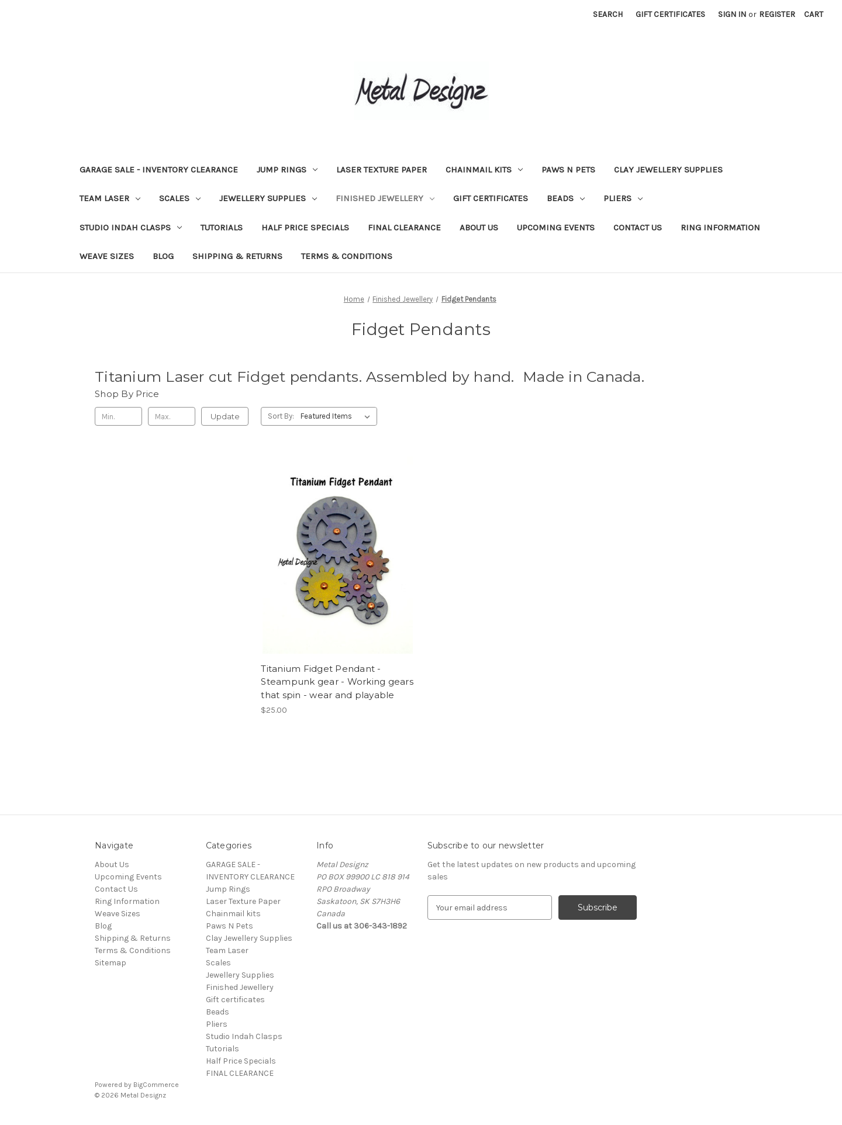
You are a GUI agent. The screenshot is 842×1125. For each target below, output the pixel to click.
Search (608, 14)
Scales (180, 198)
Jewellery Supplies (268, 198)
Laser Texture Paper (381, 169)
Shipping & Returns (237, 256)
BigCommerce (156, 1085)
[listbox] (338, 416)
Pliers (623, 198)
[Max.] (171, 416)
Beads (566, 198)
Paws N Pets (568, 169)
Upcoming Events (556, 227)
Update (225, 416)
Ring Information (720, 227)
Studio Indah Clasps (131, 227)
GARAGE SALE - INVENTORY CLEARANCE (159, 169)
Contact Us (637, 227)
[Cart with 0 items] (814, 14)
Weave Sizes (107, 256)
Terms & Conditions (346, 256)
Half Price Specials (305, 227)
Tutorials (222, 227)
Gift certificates (490, 198)
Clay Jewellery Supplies (668, 169)
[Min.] (118, 416)
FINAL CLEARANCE (404, 227)
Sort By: (281, 416)
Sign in (732, 14)
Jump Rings (287, 169)
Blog (163, 256)
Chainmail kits (484, 169)
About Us (479, 227)
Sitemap (110, 963)
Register (777, 14)
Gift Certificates (670, 14)
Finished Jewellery (385, 198)
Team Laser (110, 198)
